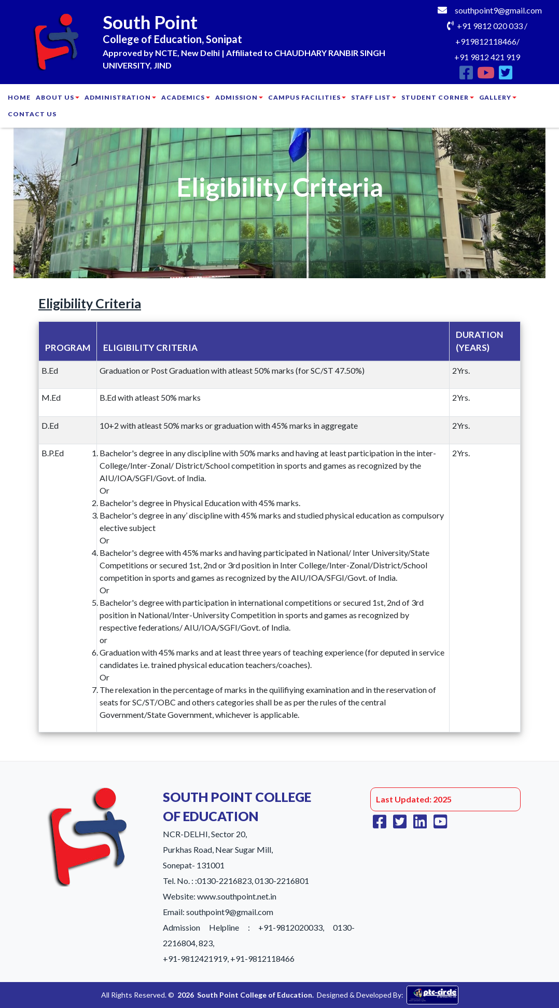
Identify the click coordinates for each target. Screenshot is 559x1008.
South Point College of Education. (255, 994)
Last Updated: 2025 (414, 799)
